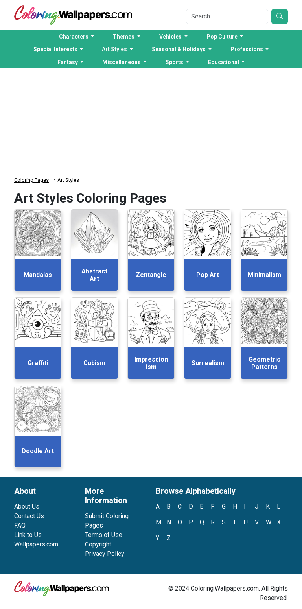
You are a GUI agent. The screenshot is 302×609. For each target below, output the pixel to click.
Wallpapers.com (36, 544)
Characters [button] (74, 36)
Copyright (98, 544)
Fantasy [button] (68, 62)
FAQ (20, 525)
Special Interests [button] (56, 49)
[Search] (227, 16)
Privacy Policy (104, 553)
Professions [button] (247, 49)
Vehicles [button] (171, 36)
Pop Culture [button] (222, 36)
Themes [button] (124, 36)
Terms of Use (103, 535)
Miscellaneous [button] (122, 62)
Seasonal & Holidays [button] (179, 49)
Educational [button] (224, 62)
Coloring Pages (31, 180)
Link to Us (28, 535)
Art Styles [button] (115, 49)
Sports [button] (175, 62)
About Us (26, 506)
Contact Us (29, 516)
